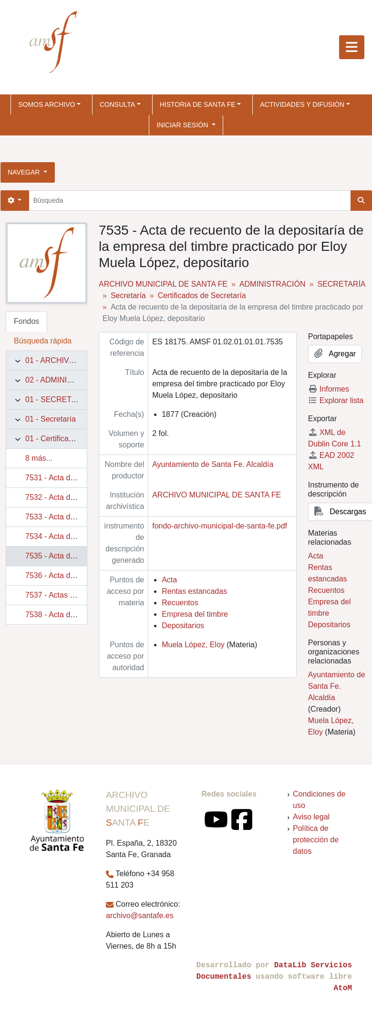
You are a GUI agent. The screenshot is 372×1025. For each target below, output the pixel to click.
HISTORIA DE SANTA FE (198, 104)
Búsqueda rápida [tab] (43, 341)
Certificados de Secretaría (202, 295)
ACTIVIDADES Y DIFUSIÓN (302, 104)
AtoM (343, 988)
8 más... (38, 458)
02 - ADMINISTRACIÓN (65, 380)
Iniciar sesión (183, 125)
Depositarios (183, 625)
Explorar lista (335, 400)
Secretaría (128, 295)
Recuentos (180, 603)
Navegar (24, 172)
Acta (169, 580)
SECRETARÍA (341, 284)
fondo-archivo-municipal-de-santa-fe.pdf (219, 526)
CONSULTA (117, 104)
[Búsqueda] (190, 200)
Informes (328, 389)
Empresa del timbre (195, 614)
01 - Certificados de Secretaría (77, 439)
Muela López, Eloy (193, 645)
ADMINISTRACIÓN (272, 284)
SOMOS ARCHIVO (46, 104)
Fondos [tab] (26, 321)
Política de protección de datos (316, 839)
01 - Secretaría (50, 419)
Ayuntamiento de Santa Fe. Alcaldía (212, 464)
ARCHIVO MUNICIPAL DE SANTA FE (163, 284)
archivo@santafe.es (140, 915)
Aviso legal (311, 817)
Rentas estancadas (194, 591)
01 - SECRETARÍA (57, 399)
